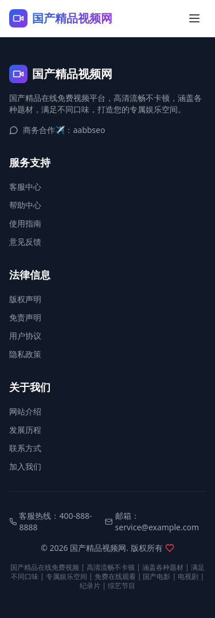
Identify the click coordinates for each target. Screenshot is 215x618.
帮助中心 (25, 205)
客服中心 (25, 186)
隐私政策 (25, 354)
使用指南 (25, 223)
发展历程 (25, 429)
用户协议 (25, 335)
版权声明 (25, 299)
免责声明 (25, 317)
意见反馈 (25, 241)
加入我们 (25, 466)
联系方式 (25, 448)
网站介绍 (25, 411)
